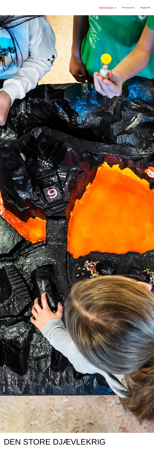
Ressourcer (128, 8)
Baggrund (145, 8)
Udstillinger (106, 8)
